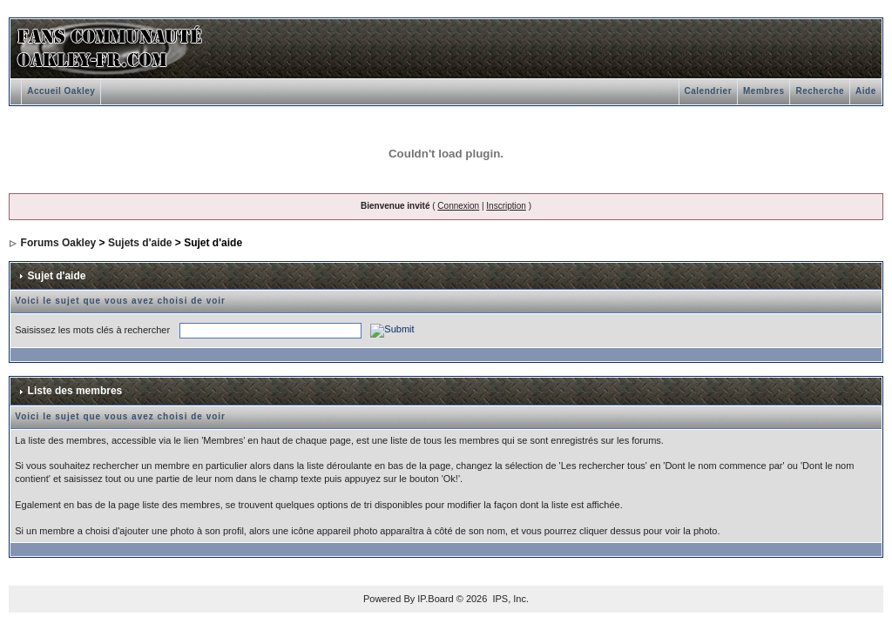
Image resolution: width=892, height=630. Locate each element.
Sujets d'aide (140, 243)
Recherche (819, 91)
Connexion (458, 206)
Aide (865, 91)
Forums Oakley (59, 243)
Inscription (506, 206)
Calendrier (708, 91)
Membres (763, 91)
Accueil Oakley (61, 91)
